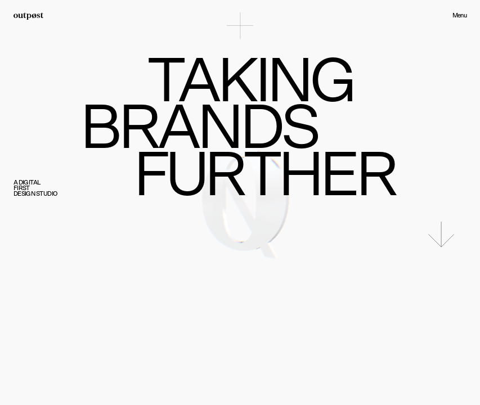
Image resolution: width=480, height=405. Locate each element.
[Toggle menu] (240, 25)
